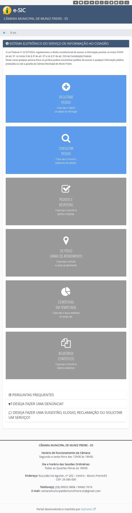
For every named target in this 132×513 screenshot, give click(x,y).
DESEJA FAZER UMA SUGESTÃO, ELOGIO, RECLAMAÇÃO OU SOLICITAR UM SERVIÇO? (65, 415)
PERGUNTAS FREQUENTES (31, 394)
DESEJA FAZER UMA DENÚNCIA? (36, 403)
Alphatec (88, 509)
